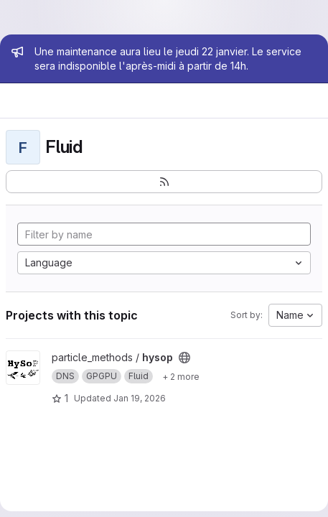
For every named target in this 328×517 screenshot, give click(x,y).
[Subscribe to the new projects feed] (164, 181)
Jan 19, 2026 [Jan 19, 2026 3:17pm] (139, 398)
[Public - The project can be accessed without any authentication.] (184, 357)
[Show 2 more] (181, 376)
